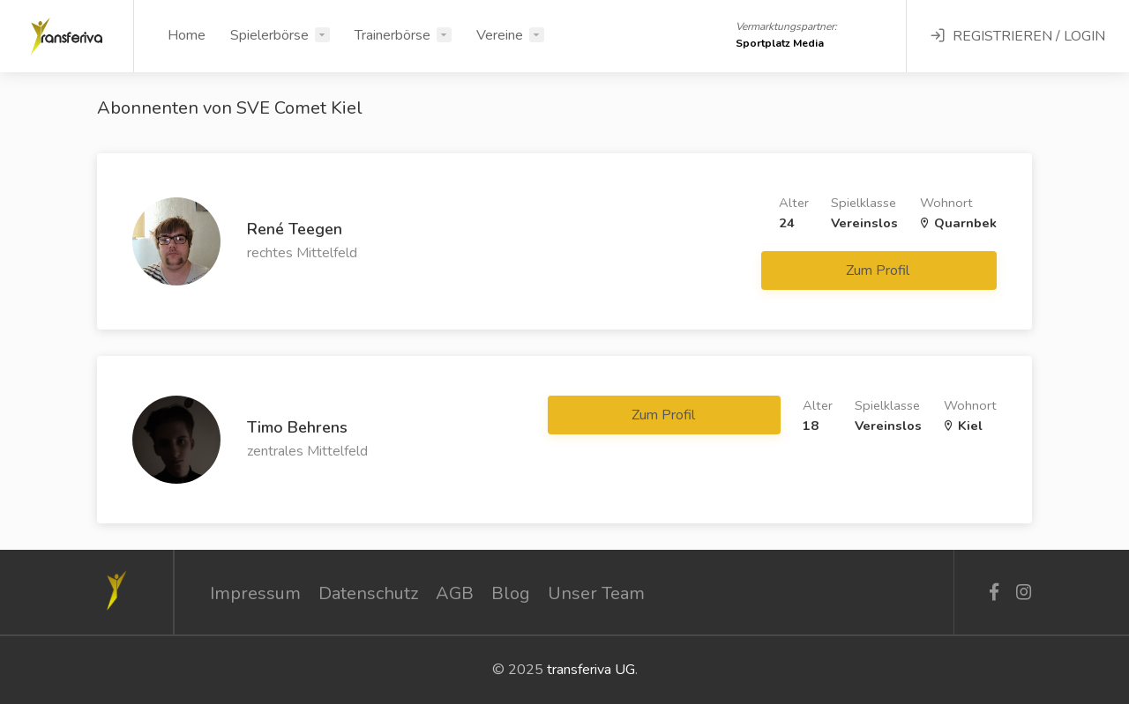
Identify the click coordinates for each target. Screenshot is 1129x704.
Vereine (499, 35)
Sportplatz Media (780, 43)
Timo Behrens (297, 427)
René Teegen (294, 229)
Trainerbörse (392, 35)
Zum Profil (879, 270)
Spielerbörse (269, 35)
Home (187, 35)
